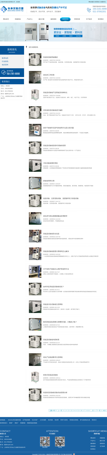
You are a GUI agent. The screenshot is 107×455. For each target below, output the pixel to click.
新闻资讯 (65, 19)
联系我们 (97, 2)
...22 (92, 410)
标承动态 (5, 58)
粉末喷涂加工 (3, 423)
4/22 (104, 410)
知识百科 (5, 65)
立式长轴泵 (43, 420)
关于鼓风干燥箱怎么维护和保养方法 (56, 269)
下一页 (98, 410)
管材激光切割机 (74, 420)
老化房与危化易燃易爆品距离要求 (55, 216)
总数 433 (52, 410)
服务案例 (53, 19)
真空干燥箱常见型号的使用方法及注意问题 (58, 128)
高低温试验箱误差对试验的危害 (54, 145)
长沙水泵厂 (35, 420)
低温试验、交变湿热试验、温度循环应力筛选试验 (61, 198)
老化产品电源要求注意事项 (53, 357)
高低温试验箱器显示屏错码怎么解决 (56, 251)
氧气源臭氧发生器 (85, 420)
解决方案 (41, 19)
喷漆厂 (11, 423)
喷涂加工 (94, 420)
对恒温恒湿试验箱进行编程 (53, 110)
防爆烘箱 (18, 19)
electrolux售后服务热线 (14, 420)
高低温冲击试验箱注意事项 (53, 304)
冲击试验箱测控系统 (50, 163)
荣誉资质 (77, 19)
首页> (30, 47)
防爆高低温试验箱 (32, 423)
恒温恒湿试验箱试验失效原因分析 (55, 392)
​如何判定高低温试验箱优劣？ (53, 287)
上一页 (60, 410)
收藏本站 (103, 2)
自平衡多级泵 (26, 420)
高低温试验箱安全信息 (51, 234)
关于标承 (89, 19)
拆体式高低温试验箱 (50, 375)
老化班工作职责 (48, 75)
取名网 (56, 420)
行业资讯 (5, 61)
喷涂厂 (17, 423)
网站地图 (91, 2)
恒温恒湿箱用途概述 (50, 57)
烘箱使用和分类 (48, 181)
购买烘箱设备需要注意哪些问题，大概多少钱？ (60, 322)
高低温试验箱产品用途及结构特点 (55, 92)
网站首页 (6, 19)
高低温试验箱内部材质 (51, 340)
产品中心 (30, 19)
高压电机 (50, 420)
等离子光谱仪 (64, 420)
